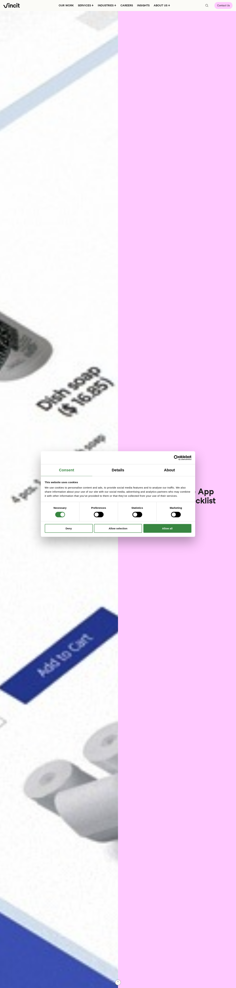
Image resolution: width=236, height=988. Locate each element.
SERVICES (84, 5)
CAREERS (126, 5)
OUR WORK (66, 5)
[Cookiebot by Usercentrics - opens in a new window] (176, 457)
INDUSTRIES (105, 5)
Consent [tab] (66, 470)
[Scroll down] (118, 982)
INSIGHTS (143, 5)
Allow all (167, 528)
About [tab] (169, 470)
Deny (69, 528)
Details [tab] (118, 470)
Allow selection (118, 528)
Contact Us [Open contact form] (223, 5)
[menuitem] (66, 6)
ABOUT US (160, 5)
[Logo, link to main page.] (11, 5)
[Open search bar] (206, 5)
